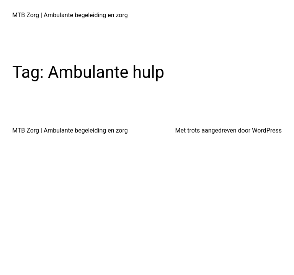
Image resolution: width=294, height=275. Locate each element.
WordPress (267, 130)
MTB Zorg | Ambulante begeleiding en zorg (70, 15)
